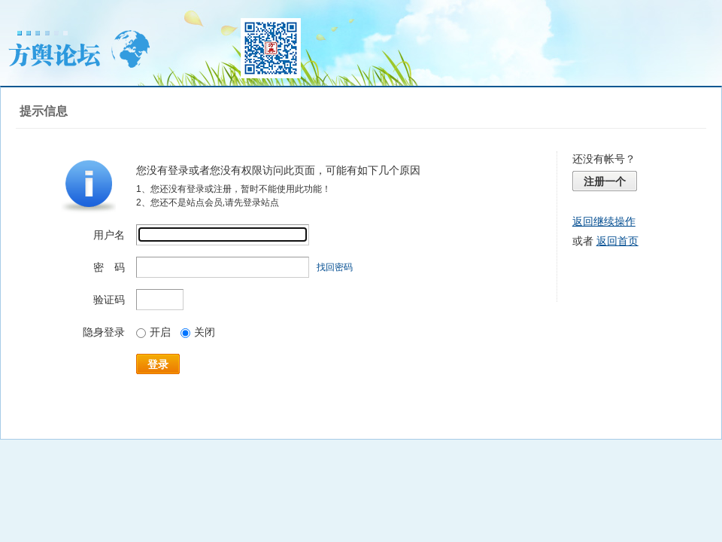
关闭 (197, 332)
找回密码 (335, 267)
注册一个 (605, 181)
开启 (153, 332)
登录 (157, 364)
